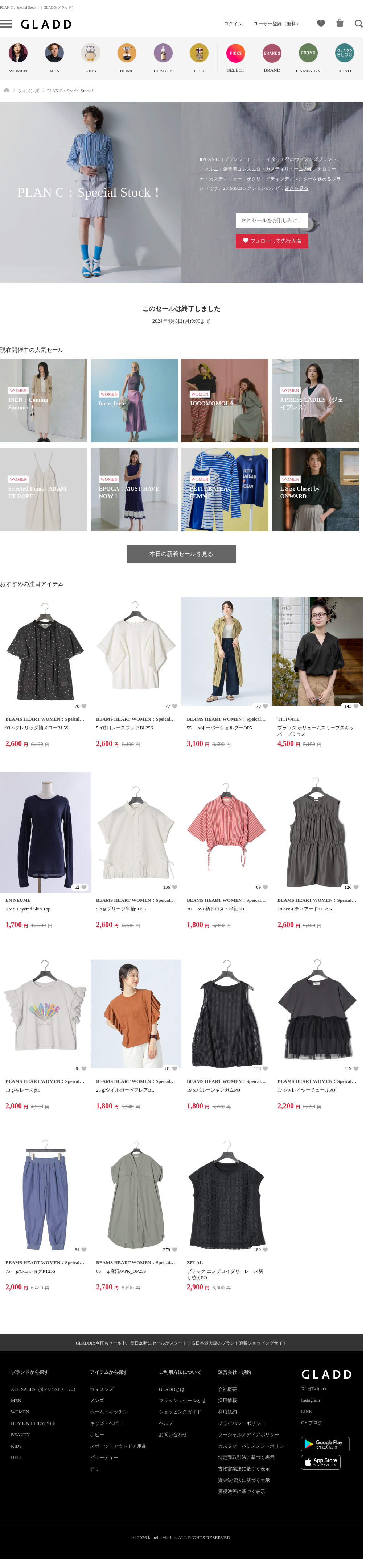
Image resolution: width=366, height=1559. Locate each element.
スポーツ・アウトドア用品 (118, 1446)
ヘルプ (166, 1423)
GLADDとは (172, 1389)
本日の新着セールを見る (181, 554)
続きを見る (296, 188)
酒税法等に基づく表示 (241, 1491)
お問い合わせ (173, 1434)
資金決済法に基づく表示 (244, 1480)
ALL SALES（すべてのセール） (44, 1389)
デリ (94, 1468)
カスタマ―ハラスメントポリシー (253, 1446)
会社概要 (227, 1389)
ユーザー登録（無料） (277, 23)
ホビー (97, 1434)
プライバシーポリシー (241, 1423)
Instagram (310, 1400)
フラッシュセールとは (182, 1400)
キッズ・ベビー (106, 1423)
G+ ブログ (311, 1422)
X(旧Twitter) (313, 1388)
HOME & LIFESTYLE (33, 1423)
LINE (306, 1411)
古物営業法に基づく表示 (244, 1468)
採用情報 (227, 1400)
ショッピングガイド (180, 1411)
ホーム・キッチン (109, 1411)
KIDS (16, 1446)
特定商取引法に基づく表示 (246, 1457)
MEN (16, 1400)
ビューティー (104, 1457)
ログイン (233, 23)
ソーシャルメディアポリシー (248, 1434)
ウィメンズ (102, 1389)
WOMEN (20, 1411)
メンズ (97, 1400)
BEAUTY (20, 1434)
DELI (16, 1457)
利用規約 (227, 1411)
